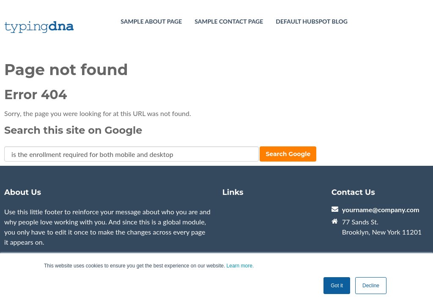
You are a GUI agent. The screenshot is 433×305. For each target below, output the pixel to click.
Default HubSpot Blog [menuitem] (312, 21)
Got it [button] (337, 286)
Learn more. (240, 266)
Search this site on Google (73, 130)
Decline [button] (370, 286)
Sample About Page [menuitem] (151, 21)
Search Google (288, 154)
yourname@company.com (380, 209)
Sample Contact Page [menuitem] (229, 21)
